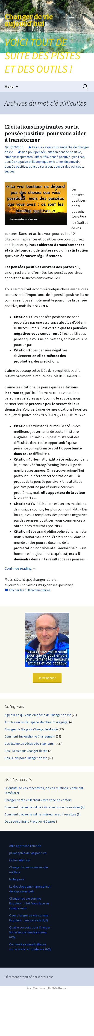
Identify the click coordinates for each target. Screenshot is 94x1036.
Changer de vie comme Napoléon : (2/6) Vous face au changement (29, 903)
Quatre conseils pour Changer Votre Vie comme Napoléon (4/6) (29, 932)
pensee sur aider (40, 166)
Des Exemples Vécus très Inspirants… (31, 743)
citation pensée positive (64, 152)
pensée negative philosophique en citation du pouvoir (42, 162)
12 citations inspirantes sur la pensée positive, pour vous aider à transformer (45, 133)
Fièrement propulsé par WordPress (29, 977)
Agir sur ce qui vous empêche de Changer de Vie (38, 715)
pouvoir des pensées (68, 166)
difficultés (41, 157)
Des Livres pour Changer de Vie (26, 751)
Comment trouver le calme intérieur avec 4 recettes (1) (42, 814)
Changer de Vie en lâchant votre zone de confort (38, 800)
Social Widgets (33, 988)
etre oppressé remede (25, 846)
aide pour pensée (33, 152)
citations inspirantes (19, 157)
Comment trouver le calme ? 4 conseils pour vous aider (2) (44, 807)
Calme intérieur (19, 860)
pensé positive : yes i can (67, 157)
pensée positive (16, 166)
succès (10, 171)
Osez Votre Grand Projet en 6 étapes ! (31, 821)
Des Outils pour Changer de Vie (26, 758)
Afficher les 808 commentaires (29, 590)
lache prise (16, 879)
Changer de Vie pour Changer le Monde (31, 729)
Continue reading (20, 568)
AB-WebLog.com (59, 988)
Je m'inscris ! (47, 678)
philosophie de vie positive (28, 853)
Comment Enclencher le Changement (30, 736)
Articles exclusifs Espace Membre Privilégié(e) (36, 722)
